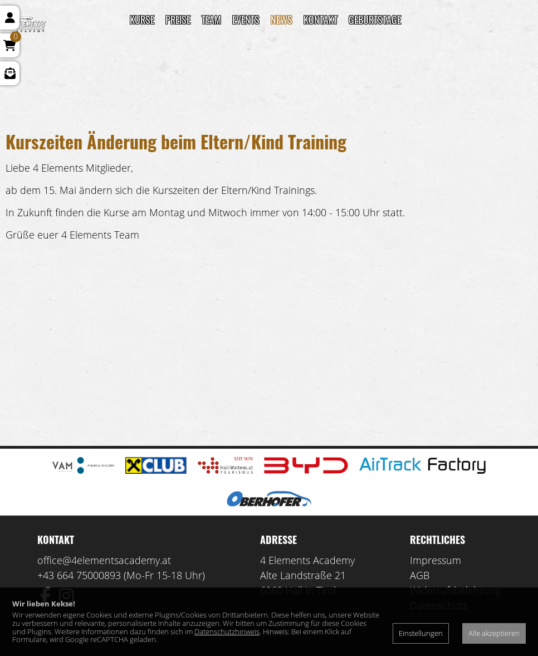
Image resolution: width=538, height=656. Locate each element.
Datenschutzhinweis (227, 631)
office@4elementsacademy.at (104, 560)
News (281, 19)
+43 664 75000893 (79, 575)
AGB (419, 575)
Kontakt (321, 19)
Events (246, 19)
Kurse (142, 19)
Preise (177, 19)
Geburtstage (375, 19)
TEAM (211, 19)
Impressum (435, 560)
